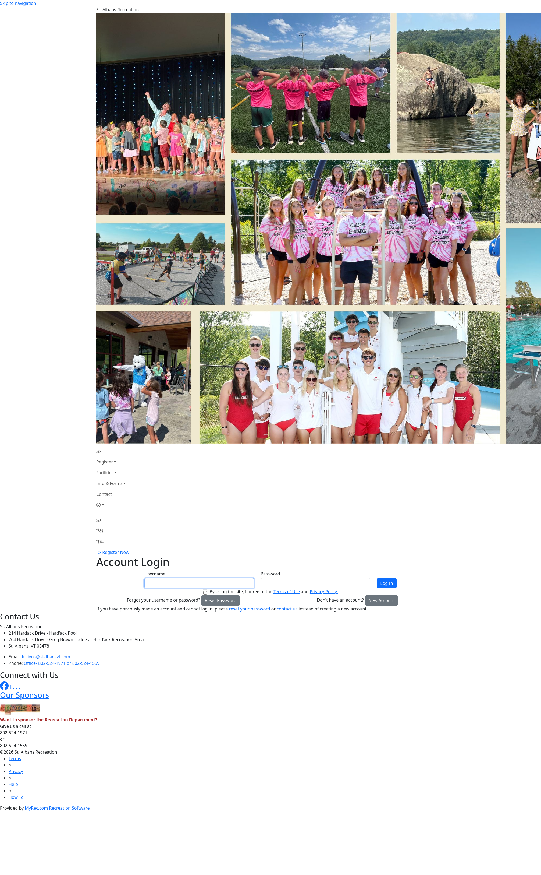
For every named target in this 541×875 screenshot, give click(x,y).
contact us (287, 609)
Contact (104, 494)
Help (13, 784)
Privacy (16, 771)
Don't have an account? (340, 600)
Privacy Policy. (324, 592)
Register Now (115, 552)
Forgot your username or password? (163, 600)
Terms (15, 758)
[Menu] (100, 541)
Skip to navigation (18, 3)
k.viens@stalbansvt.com (46, 657)
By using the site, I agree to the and (273, 592)
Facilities (104, 473)
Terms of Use (286, 592)
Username (154, 574)
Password (270, 574)
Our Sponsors (24, 695)
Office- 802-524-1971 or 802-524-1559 (62, 663)
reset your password (249, 609)
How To (16, 797)
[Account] (111, 505)
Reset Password (220, 600)
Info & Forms (109, 483)
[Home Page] (111, 451)
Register (104, 462)
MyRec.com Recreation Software (57, 808)
